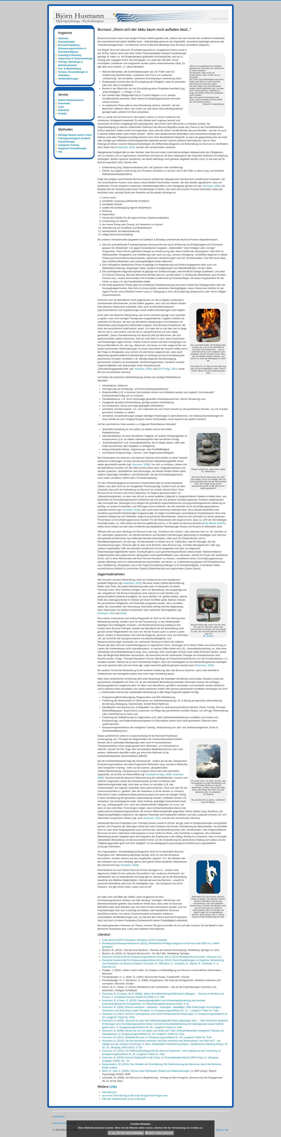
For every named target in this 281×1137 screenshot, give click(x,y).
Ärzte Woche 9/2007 (214, 523)
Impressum (59, 1116)
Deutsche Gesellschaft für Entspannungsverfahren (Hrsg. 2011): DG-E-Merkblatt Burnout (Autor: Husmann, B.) (162, 956)
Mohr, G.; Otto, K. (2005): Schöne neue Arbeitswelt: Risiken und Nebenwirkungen (146, 1070)
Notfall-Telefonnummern (71, 100)
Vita (60, 151)
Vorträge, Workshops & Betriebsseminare (70, 64)
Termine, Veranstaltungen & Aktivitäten (73, 74)
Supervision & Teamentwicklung (75, 58)
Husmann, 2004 (143, 368)
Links (61, 107)
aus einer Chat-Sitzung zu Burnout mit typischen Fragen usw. (135, 1095)
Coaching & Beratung (69, 55)
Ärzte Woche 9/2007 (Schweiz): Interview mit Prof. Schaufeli (134, 940)
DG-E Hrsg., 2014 (167, 368)
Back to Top (222, 1129)
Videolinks (63, 110)
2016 (123, 613)
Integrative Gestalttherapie (72, 148)
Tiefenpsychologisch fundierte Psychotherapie (74, 140)
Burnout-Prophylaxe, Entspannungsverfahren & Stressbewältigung (72, 48)
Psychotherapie (66, 41)
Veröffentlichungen (68, 78)
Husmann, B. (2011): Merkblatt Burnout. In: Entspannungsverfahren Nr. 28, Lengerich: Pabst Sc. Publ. (157, 1037)
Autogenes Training (68, 145)
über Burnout (109, 1092)
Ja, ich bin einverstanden (126, 1132)
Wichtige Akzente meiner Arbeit (75, 135)
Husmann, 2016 (126, 147)
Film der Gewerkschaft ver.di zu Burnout (123, 1098)
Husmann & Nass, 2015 (158, 774)
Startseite (63, 38)
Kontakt (62, 113)
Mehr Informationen (159, 1132)
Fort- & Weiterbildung (69, 68)
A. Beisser (208, 636)
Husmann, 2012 (106, 613)
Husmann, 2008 (211, 185)
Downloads (64, 103)
